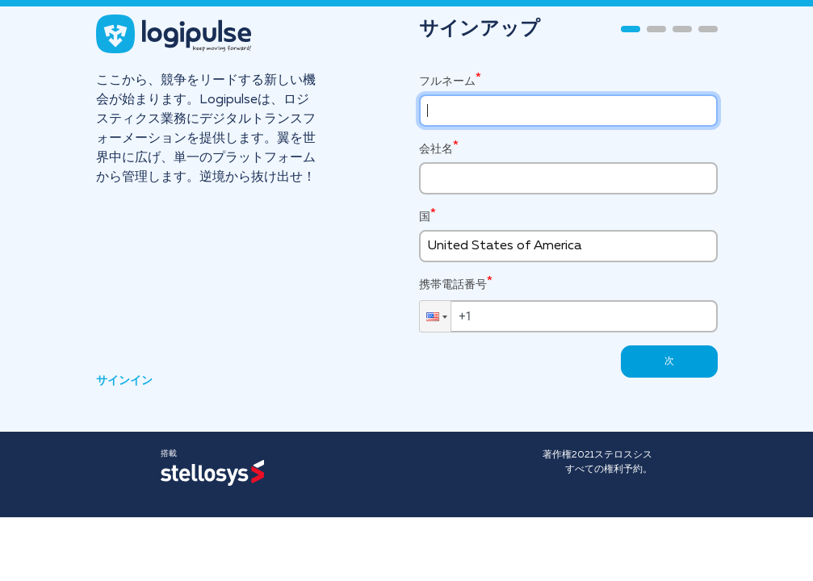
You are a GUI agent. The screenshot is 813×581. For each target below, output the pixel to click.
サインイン (124, 381)
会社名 (436, 149)
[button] (435, 316)
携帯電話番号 (453, 283)
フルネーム (447, 81)
